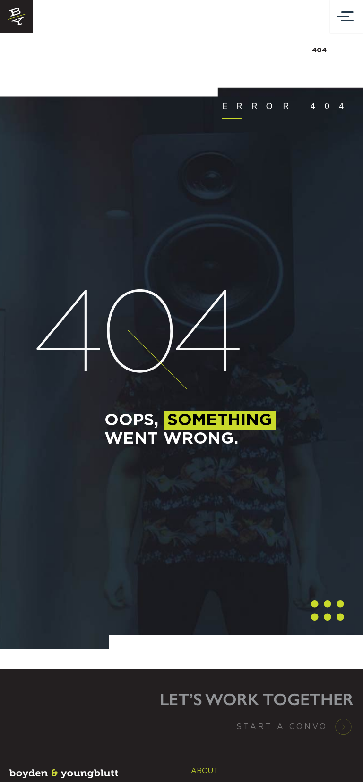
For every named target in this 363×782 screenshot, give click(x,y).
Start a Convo (282, 727)
